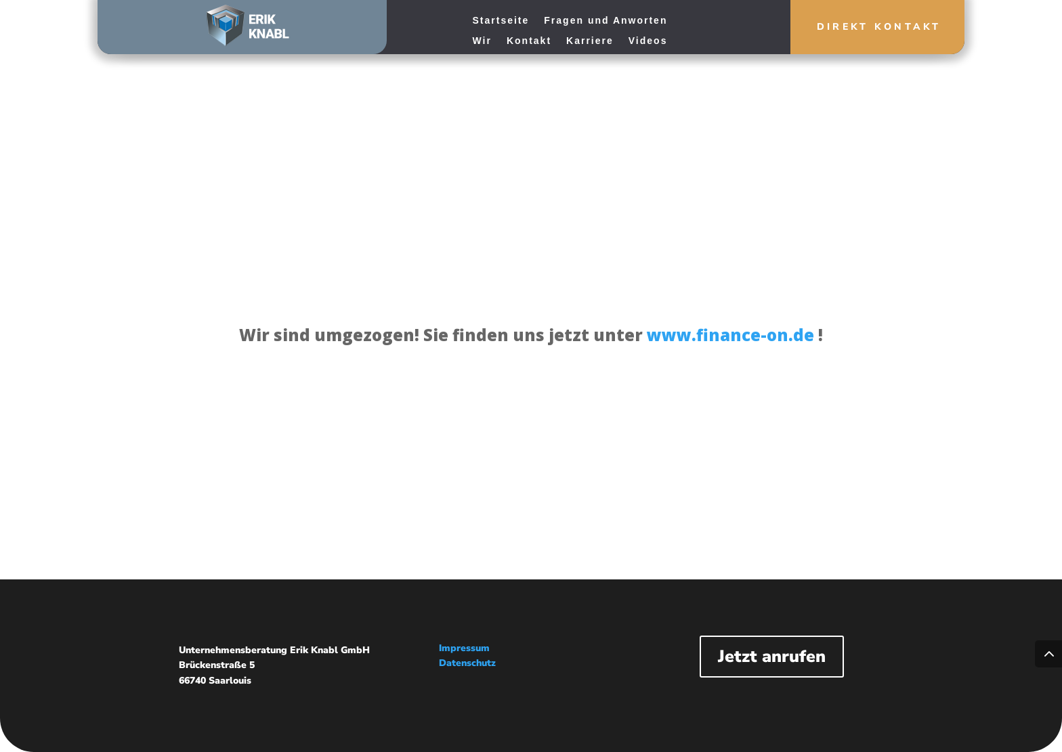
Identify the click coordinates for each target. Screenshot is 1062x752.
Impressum (464, 648)
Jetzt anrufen (772, 656)
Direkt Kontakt (863, 29)
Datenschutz (467, 663)
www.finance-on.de (730, 335)
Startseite (501, 21)
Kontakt (529, 41)
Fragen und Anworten (605, 21)
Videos (648, 41)
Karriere (590, 41)
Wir (482, 41)
